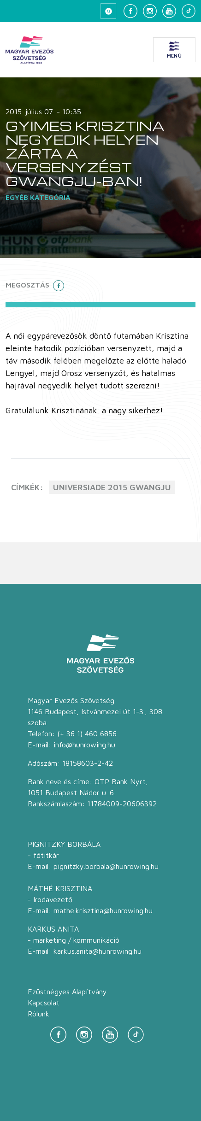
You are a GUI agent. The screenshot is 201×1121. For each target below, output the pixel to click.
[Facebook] (130, 11)
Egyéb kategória (38, 197)
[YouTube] (169, 11)
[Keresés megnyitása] (108, 11)
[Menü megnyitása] (174, 49)
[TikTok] (188, 11)
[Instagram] (150, 11)
